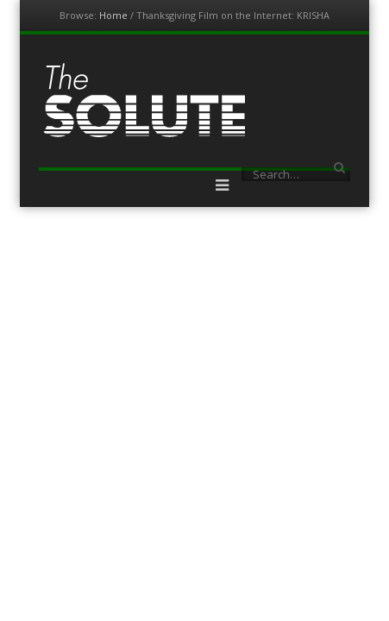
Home (113, 15)
